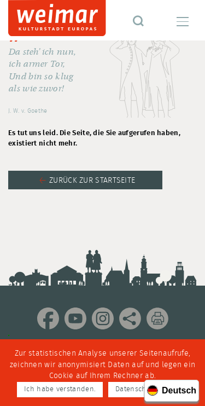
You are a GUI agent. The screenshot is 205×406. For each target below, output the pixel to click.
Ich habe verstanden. (60, 389)
